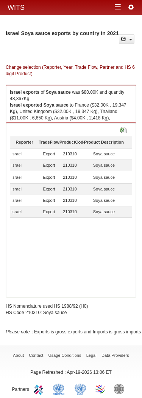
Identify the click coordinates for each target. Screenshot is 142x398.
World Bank (120, 388)
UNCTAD (60, 388)
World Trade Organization (100, 388)
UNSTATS (80, 388)
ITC (39, 388)
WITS (16, 7)
